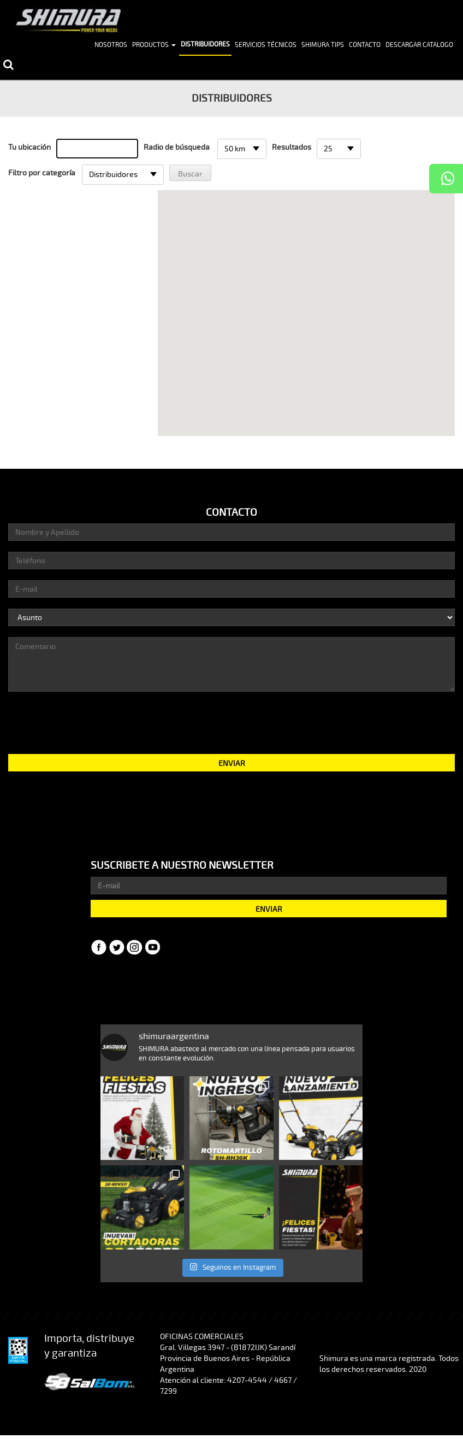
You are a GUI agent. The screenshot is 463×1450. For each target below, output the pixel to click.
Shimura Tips (322, 45)
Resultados (291, 147)
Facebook (99, 947)
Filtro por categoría (41, 173)
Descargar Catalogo (419, 45)
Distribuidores (205, 44)
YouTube (153, 947)
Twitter (117, 947)
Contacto (365, 45)
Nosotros (110, 45)
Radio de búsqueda (177, 147)
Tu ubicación (29, 147)
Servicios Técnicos (265, 45)
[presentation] (231, 721)
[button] (306, 303)
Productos (154, 45)
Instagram (135, 947)
